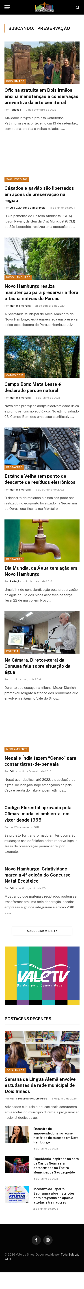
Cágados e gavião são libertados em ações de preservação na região (39, 194)
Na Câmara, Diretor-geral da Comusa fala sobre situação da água (37, 666)
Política (12, 651)
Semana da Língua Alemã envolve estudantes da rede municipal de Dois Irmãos (40, 1085)
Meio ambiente (17, 749)
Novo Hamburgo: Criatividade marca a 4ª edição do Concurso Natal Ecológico (37, 875)
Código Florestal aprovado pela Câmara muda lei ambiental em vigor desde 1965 (37, 813)
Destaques (14, 467)
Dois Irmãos (15, 81)
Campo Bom (14, 375)
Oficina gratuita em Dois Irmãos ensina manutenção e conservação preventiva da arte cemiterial (41, 96)
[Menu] (7, 7)
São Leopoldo (16, 179)
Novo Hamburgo (18, 277)
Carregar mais (42, 931)
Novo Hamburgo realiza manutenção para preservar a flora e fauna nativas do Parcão (41, 292)
